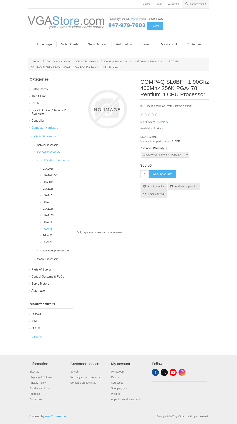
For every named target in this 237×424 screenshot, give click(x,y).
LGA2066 (48, 168)
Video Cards (70, 44)
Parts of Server (41, 269)
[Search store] (173, 18)
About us (35, 393)
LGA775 (47, 202)
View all (36, 336)
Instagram (182, 372)
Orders (115, 377)
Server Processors (47, 144)
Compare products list (83, 382)
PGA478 (47, 228)
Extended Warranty (153, 148)
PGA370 (47, 242)
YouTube (173, 372)
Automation (124, 44)
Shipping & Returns (41, 377)
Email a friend (156, 194)
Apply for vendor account (125, 399)
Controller (37, 120)
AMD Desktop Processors (54, 250)
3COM (35, 328)
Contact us (193, 44)
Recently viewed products (85, 377)
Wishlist (115, 393)
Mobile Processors (47, 259)
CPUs (35, 103)
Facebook (155, 372)
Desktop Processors (48, 151)
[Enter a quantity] (144, 174)
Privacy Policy (38, 382)
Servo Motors (97, 44)
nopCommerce (55, 416)
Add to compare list (186, 186)
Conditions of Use (40, 388)
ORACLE (37, 314)
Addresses (117, 382)
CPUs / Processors (45, 136)
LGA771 (47, 222)
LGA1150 (48, 215)
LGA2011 (48, 182)
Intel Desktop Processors (54, 160)
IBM (34, 321)
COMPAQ (162, 121)
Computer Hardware (44, 127)
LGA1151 (48, 195)
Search (155, 26)
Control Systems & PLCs (47, 276)
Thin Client (38, 96)
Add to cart (162, 174)
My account (169, 44)
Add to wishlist (156, 186)
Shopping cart (119, 388)
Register (146, 4)
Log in (159, 4)
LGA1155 (48, 188)
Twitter (164, 372)
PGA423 (47, 235)
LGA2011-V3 (50, 175)
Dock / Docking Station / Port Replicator (50, 112)
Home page (44, 44)
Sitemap (34, 371)
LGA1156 (48, 208)
